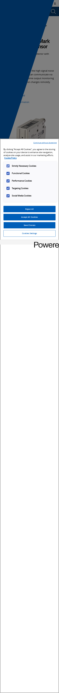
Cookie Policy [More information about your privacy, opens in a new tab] (10, 158)
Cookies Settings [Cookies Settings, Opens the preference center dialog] (29, 233)
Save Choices (29, 225)
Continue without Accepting (45, 142)
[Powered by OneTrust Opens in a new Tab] (45, 243)
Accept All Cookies (29, 217)
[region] (29, 416)
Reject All (29, 209)
